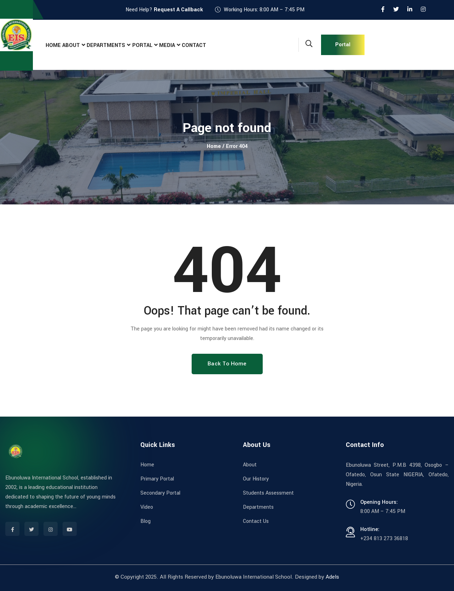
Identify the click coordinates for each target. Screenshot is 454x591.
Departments (115, 45)
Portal (154, 45)
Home (55, 45)
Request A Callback (178, 9)
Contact (214, 45)
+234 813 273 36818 (384, 538)
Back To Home (227, 364)
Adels (332, 577)
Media (183, 45)
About (77, 45)
